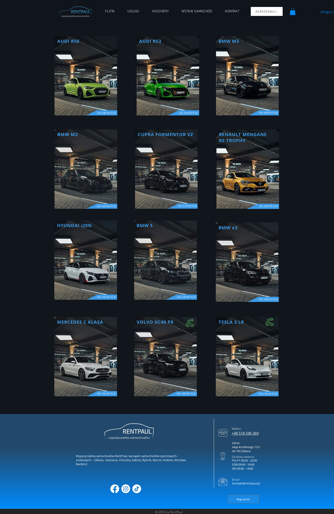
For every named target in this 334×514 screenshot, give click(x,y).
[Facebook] (114, 488)
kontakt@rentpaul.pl (246, 483)
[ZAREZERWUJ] (267, 11)
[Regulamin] (243, 499)
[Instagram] (125, 488)
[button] (293, 11)
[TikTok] (136, 488)
